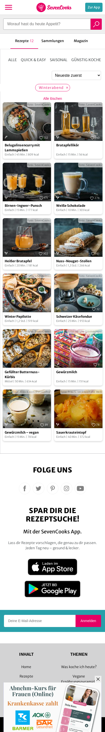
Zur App (94, 7)
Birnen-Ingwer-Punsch (23, 206)
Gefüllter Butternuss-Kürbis (22, 374)
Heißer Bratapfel (18, 261)
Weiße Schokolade (70, 206)
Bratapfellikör (67, 145)
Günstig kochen (87, 59)
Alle (12, 59)
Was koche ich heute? (79, 667)
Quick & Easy (33, 59)
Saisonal (58, 59)
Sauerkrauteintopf (71, 432)
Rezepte (26, 676)
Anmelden (88, 621)
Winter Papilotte (18, 316)
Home (26, 667)
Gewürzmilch (66, 372)
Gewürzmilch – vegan (22, 432)
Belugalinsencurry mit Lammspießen (22, 147)
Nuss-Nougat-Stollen (73, 261)
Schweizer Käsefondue (74, 316)
